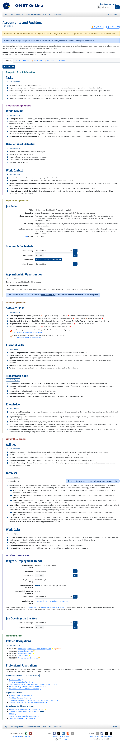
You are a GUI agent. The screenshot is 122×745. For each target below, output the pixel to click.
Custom (26, 61)
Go (117, 7)
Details (17, 61)
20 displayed (14, 174)
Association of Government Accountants (23, 709)
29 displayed (14, 82)
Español (61, 60)
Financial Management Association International (26, 686)
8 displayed (13, 349)
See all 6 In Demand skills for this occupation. (27, 338)
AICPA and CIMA (15, 680)
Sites (115, 14)
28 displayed (14, 115)
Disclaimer (108, 736)
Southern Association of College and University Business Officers (32, 700)
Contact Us (26, 736)
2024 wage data (31, 607)
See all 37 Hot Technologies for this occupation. (28, 332)
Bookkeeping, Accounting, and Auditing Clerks (34, 649)
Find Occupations (16, 14)
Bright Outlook (97, 27)
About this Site (94, 736)
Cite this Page (64, 736)
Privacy (102, 736)
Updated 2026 (113, 27)
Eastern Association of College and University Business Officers (32, 684)
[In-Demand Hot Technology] (41, 316)
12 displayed (33, 676)
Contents (8, 67)
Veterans (49, 60)
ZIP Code (39, 255)
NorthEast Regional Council (19, 698)
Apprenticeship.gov (48, 295)
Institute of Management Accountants (23, 712)
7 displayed (13, 380)
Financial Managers (25, 653)
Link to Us (56, 736)
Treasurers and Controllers (28, 658)
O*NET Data (47, 14)
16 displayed (14, 449)
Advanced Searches (33, 14)
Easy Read (37, 60)
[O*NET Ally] (44, 709)
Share (108, 14)
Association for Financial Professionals (23, 716)
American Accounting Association (21, 682)
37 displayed (14, 312)
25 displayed (14, 148)
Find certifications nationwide (48, 260)
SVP (26, 236)
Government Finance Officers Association (24, 689)
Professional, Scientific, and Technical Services (51, 601)
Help (5, 14)
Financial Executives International (21, 718)
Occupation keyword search (108, 4)
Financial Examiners (25, 651)
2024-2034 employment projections (52, 607)
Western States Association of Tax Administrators (27, 702)
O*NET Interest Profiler (109, 481)
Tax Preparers (23, 656)
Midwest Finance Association (19, 696)
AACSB (11, 714)
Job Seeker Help (17, 736)
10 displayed (14, 645)
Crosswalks (58, 14)
